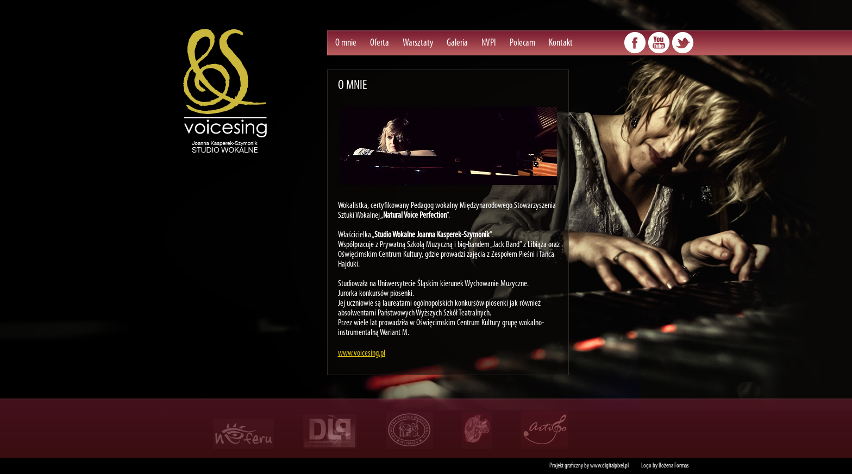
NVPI (488, 43)
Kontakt (561, 43)
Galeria (457, 43)
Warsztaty (418, 43)
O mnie (345, 43)
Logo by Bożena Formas (664, 466)
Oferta (379, 43)
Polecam (522, 43)
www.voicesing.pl (361, 353)
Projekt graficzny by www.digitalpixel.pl (589, 466)
